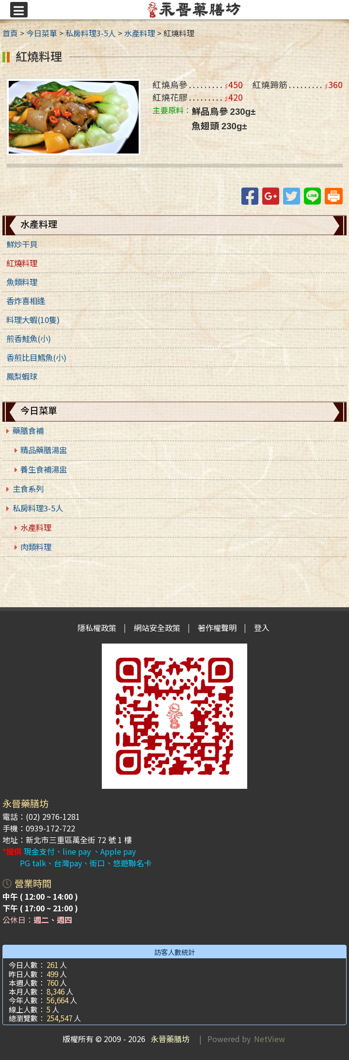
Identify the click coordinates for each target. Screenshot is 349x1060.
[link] (73, 116)
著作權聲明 (217, 627)
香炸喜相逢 (25, 301)
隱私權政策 (97, 627)
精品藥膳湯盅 (43, 450)
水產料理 (35, 527)
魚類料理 (21, 282)
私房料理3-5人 (38, 508)
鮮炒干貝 (21, 244)
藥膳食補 (28, 430)
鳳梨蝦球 (21, 376)
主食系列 (28, 488)
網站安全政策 (157, 627)
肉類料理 (35, 547)
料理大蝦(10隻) (33, 319)
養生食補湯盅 (43, 469)
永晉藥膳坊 (168, 1039)
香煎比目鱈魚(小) (36, 357)
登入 (262, 627)
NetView (269, 1039)
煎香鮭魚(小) (28, 338)
